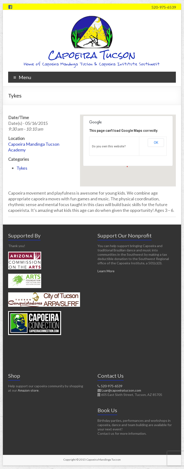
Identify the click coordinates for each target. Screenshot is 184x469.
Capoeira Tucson (92, 55)
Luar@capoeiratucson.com (121, 390)
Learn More (106, 271)
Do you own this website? (109, 146)
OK (156, 143)
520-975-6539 (163, 7)
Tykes (22, 168)
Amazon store (28, 390)
